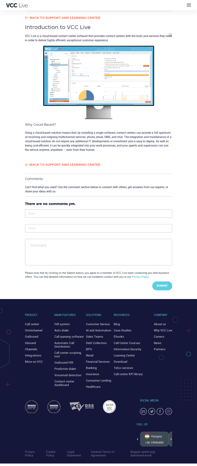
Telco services (125, 367)
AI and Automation (98, 330)
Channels (31, 349)
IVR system (61, 324)
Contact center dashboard (63, 381)
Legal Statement (73, 456)
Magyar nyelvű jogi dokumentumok (142, 456)
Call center (31, 324)
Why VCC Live (163, 330)
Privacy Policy (140, 277)
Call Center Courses (128, 343)
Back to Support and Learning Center (72, 18)
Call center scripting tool (66, 354)
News (158, 343)
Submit (161, 286)
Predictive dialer (64, 368)
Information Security (129, 349)
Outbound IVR (63, 362)
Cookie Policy (50, 456)
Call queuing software (68, 337)
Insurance (93, 373)
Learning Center (126, 355)
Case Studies (124, 330)
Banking (92, 367)
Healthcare (93, 385)
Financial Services (98, 361)
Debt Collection (96, 343)
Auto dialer (61, 330)
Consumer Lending (98, 379)
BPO (89, 349)
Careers (159, 337)
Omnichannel (33, 330)
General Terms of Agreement (102, 456)
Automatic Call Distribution (63, 344)
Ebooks (120, 337)
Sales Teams (95, 337)
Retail (90, 355)
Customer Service (98, 324)
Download (122, 361)
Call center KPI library (129, 373)
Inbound (30, 343)
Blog (119, 324)
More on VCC (33, 361)
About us (160, 324)
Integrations (32, 355)
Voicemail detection (66, 374)
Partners (160, 349)
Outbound (31, 337)
